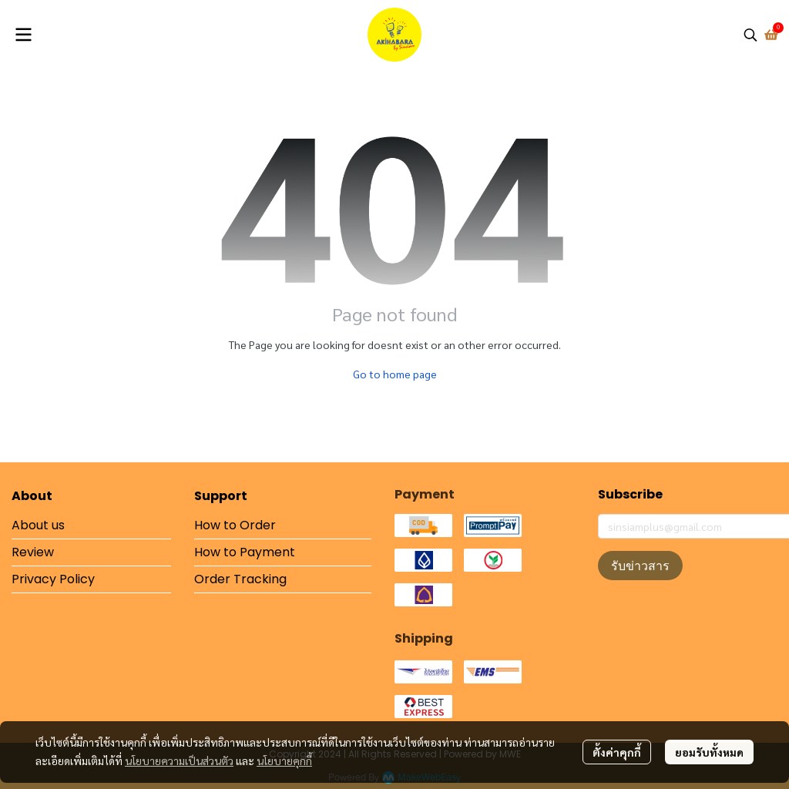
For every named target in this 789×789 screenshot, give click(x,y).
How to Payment (244, 552)
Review (33, 552)
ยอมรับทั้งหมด (709, 752)
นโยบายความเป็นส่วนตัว (179, 760)
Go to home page (395, 374)
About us (38, 525)
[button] (750, 34)
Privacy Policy (53, 579)
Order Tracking (240, 579)
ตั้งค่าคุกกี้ (617, 752)
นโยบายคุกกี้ (284, 760)
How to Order (235, 525)
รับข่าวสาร (640, 565)
